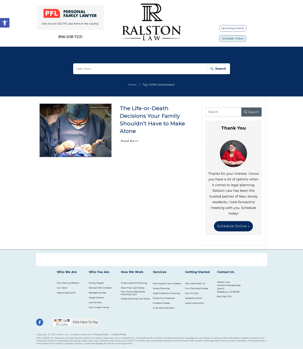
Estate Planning (99, 107)
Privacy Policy (101, 334)
